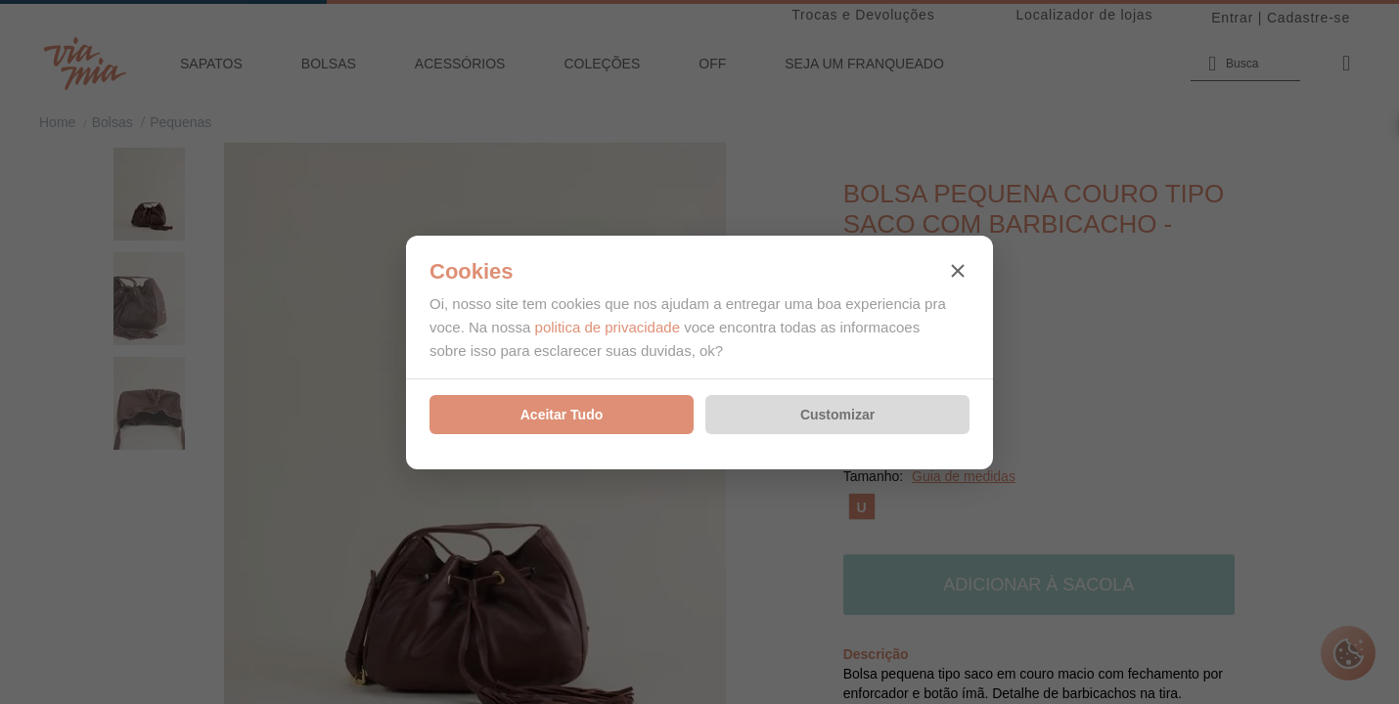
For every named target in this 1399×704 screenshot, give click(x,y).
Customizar (837, 414)
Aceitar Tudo (562, 414)
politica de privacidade (607, 327)
